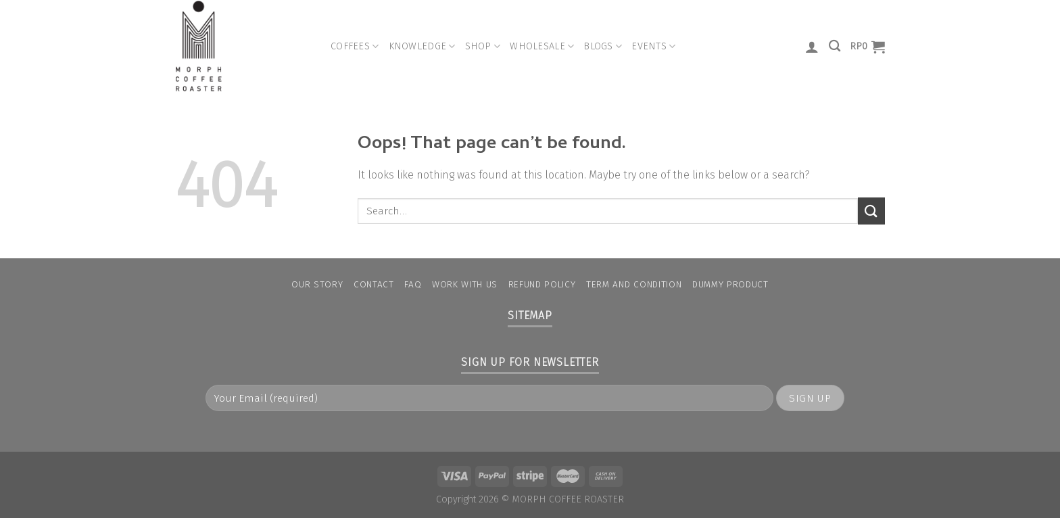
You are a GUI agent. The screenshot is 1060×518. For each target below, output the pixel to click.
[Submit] (871, 210)
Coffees (355, 46)
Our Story (317, 284)
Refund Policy (542, 284)
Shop (483, 46)
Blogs (602, 46)
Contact (374, 284)
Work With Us (465, 284)
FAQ (412, 284)
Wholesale (542, 46)
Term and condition (633, 284)
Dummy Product (730, 284)
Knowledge (422, 46)
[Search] (834, 46)
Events (653, 46)
